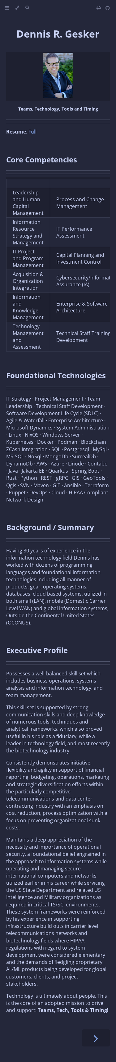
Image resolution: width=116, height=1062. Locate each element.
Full (32, 131)
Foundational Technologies (56, 375)
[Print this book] (99, 7)
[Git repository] (107, 7)
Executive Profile (37, 650)
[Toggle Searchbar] (27, 8)
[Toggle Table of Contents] (7, 8)
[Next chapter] (96, 1037)
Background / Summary (50, 527)
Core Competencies (41, 159)
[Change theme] (17, 8)
